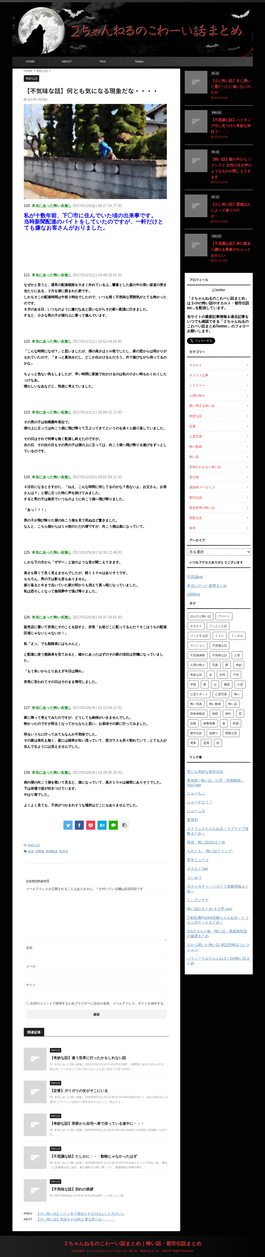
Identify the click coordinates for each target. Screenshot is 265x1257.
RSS (103, 61)
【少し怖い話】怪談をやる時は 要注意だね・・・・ (75, 1219)
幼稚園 (39, 851)
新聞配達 (52, 851)
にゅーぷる (196, 811)
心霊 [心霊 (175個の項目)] (240, 684)
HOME (30, 61)
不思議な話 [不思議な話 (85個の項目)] (219, 645)
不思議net (195, 577)
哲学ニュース (198, 860)
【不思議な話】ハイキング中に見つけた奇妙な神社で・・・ (231, 126)
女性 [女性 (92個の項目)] (222, 674)
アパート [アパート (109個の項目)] (224, 616)
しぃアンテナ (198, 900)
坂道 (31, 851)
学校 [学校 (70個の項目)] (193, 684)
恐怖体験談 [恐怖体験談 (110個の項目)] (197, 713)
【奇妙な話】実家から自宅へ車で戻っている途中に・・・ (97, 1123)
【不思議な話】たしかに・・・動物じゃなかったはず (93, 1156)
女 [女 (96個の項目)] (210, 674)
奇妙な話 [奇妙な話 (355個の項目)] (196, 674)
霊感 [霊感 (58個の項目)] (206, 743)
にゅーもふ (196, 793)
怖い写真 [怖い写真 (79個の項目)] (196, 704)
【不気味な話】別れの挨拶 (71, 1189)
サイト (31, 985)
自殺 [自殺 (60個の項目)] (193, 723)
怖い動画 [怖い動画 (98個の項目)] (215, 704)
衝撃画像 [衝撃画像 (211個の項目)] (209, 723)
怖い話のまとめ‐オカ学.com (209, 909)
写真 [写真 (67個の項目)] (215, 665)
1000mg (193, 594)
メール (31, 966)
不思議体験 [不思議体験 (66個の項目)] (197, 655)
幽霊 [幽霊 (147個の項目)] (227, 684)
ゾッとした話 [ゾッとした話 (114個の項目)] (218, 626)
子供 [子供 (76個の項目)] (236, 674)
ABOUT (67, 61)
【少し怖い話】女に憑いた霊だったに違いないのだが (231, 86)
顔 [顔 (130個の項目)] (217, 743)
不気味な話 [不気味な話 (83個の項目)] (219, 655)
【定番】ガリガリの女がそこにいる (79, 1091)
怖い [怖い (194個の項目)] (237, 694)
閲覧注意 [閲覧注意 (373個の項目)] (231, 733)
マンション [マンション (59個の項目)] (197, 645)
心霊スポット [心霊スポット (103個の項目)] (199, 694)
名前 (29, 947)
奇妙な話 (34, 845)
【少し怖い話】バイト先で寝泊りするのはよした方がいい (80, 1214)
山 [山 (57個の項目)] (215, 684)
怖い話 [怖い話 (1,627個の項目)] (232, 704)
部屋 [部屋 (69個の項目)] (236, 723)
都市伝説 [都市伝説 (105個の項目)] (196, 733)
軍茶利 (192, 820)
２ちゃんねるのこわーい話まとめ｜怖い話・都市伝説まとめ (132, 1243)
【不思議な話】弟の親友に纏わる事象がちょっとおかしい (231, 249)
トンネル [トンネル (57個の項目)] (237, 635)
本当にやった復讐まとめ (207, 586)
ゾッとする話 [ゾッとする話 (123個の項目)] (199, 635)
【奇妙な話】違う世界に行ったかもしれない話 (88, 1058)
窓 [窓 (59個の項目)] (240, 713)
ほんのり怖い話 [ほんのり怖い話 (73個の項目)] (200, 616)
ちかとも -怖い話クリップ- (210, 851)
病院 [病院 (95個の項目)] (215, 713)
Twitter (139, 61)
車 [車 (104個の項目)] (223, 723)
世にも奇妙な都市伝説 (205, 772)
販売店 (63, 851)
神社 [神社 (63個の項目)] (228, 713)
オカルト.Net (197, 869)
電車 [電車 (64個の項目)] (193, 743)
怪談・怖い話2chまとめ (206, 842)
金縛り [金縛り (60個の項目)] (213, 733)
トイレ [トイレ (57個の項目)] (219, 635)
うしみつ (194, 878)
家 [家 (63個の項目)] (204, 684)
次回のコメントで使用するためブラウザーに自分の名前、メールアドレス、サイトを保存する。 (98, 1003)
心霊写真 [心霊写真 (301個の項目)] (221, 694)
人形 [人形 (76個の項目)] (237, 655)
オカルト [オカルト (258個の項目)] (196, 626)
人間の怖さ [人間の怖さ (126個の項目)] (197, 665)
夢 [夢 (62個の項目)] (226, 665)
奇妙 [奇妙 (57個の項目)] (239, 665)
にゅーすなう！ (199, 802)
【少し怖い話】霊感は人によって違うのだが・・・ (231, 210)
